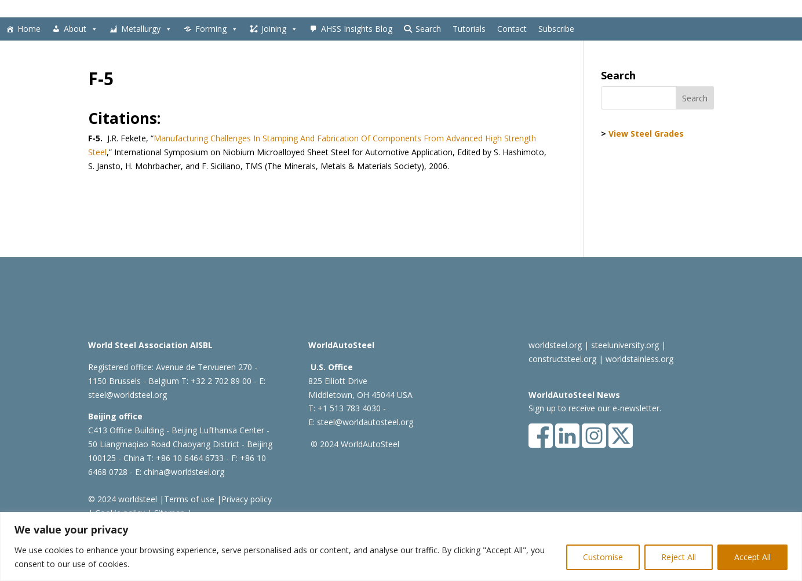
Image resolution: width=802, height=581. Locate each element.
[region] (401, 546)
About (81, 29)
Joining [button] (279, 29)
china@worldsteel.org (184, 471)
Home (29, 28)
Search (428, 28)
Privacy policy (246, 499)
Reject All (678, 556)
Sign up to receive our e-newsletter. (594, 408)
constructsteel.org (562, 358)
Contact (512, 28)
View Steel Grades (646, 133)
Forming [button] (216, 29)
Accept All (752, 556)
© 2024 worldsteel (122, 499)
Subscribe (556, 28)
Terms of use (189, 499)
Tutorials (469, 28)
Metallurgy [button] (146, 29)
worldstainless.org (639, 358)
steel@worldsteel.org (127, 394)
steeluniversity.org (625, 344)
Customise (603, 556)
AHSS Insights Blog (356, 28)
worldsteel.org (555, 344)
